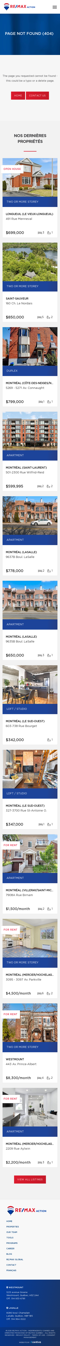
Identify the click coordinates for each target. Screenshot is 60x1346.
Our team (11, 1232)
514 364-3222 (18, 1319)
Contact (11, 1265)
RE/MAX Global (14, 1260)
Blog (9, 1254)
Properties (12, 1227)
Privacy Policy (23, 1335)
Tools (9, 1238)
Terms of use (38, 1335)
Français (11, 1270)
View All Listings (30, 1180)
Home (18, 96)
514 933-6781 (18, 1299)
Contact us (37, 96)
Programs (12, 1243)
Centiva (36, 1342)
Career (10, 1249)
